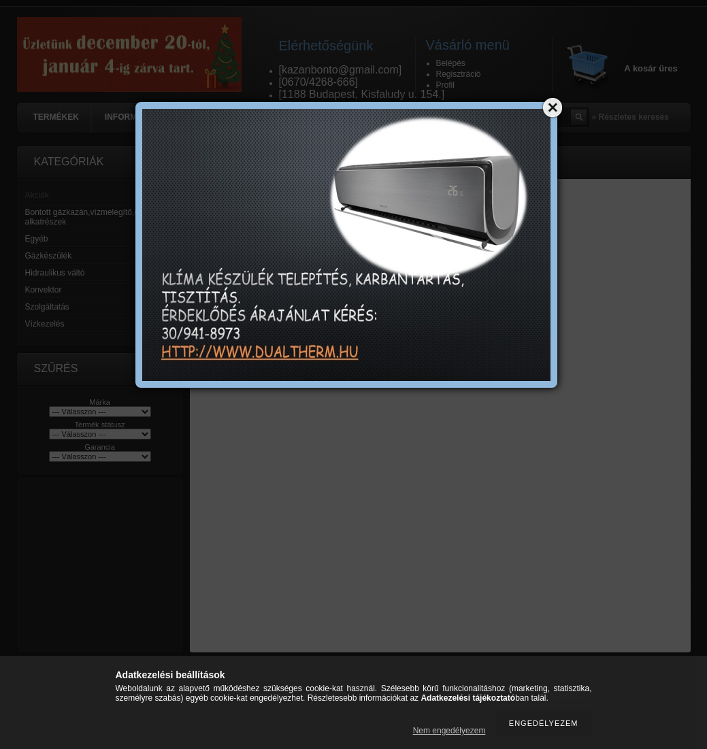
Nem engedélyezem (449, 730)
